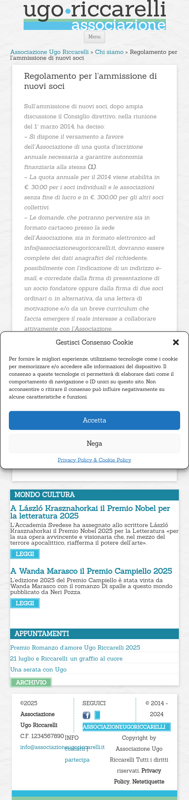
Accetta (94, 420)
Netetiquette (148, 781)
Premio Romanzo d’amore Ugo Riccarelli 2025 (75, 647)
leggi (25, 554)
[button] (176, 342)
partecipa (77, 759)
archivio (31, 682)
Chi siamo (109, 52)
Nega (95, 443)
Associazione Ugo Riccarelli (49, 52)
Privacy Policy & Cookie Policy (94, 459)
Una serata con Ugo (38, 669)
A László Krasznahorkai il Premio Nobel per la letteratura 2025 (90, 512)
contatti (75, 748)
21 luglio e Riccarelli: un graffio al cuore (66, 658)
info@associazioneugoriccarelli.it (62, 747)
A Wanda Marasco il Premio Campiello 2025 (91, 571)
